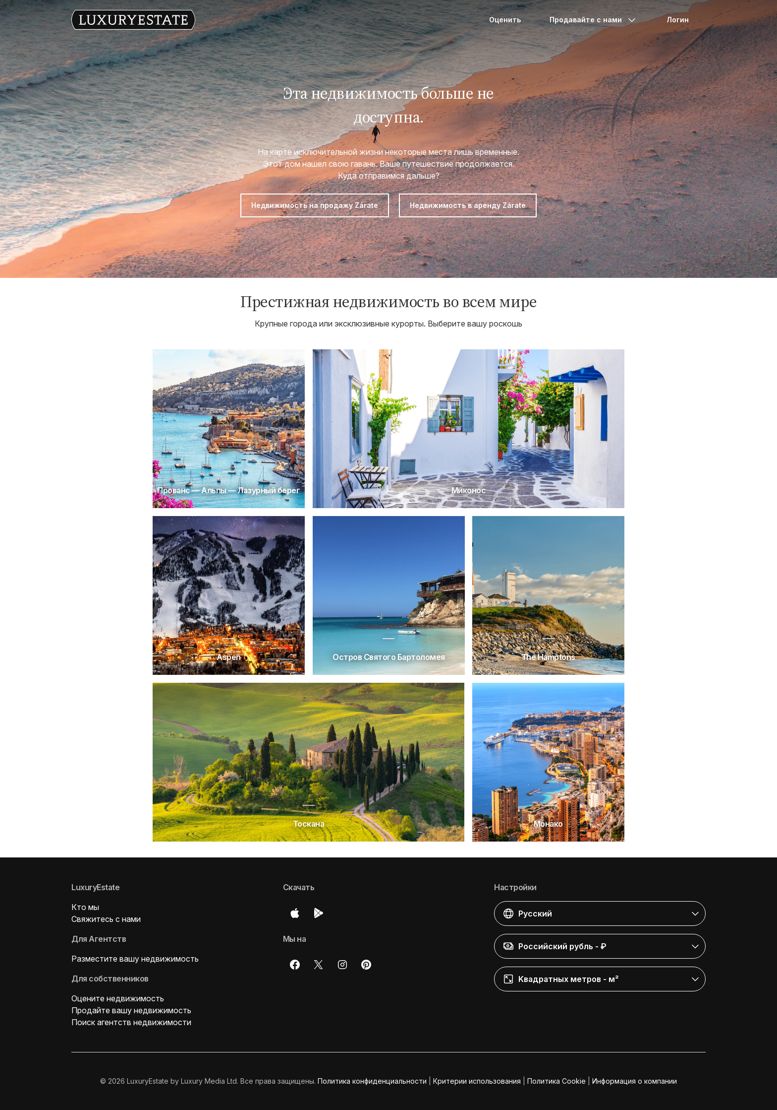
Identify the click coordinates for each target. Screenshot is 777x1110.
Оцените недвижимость (117, 998)
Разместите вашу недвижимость (135, 959)
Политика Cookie (556, 1081)
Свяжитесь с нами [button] (106, 919)
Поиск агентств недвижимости (131, 1022)
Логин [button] (677, 19)
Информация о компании (634, 1081)
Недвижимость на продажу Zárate (314, 205)
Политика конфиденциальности (372, 1081)
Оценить (505, 19)
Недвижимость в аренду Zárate (468, 205)
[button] (600, 913)
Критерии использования (477, 1081)
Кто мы (85, 907)
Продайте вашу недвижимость (131, 1010)
